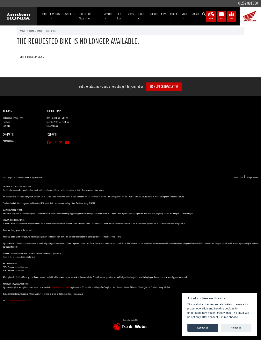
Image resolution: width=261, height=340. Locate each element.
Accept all (202, 327)
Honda (31, 31)
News (163, 14)
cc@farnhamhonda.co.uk (59, 287)
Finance (140, 14)
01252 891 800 (248, 3)
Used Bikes (69, 14)
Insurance (153, 14)
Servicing (108, 14)
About (184, 14)
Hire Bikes (119, 16)
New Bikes (55, 14)
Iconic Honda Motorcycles (85, 16)
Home (44, 14)
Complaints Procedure (17, 300)
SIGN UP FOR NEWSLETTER (165, 86)
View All (23, 31)
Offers (131, 14)
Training (173, 14)
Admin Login (238, 177)
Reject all (236, 327)
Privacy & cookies (252, 177)
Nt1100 (39, 31)
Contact (195, 14)
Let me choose (229, 317)
